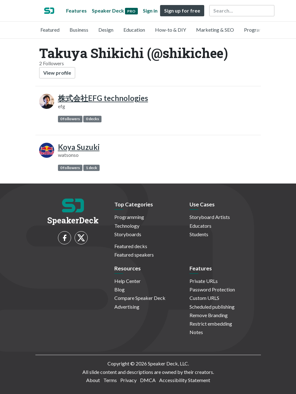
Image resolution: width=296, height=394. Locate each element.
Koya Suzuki (79, 147)
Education (134, 30)
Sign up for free (182, 10)
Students (199, 234)
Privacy (128, 380)
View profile (57, 73)
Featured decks (130, 246)
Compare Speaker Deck (139, 298)
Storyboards (127, 234)
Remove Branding (209, 315)
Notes (196, 332)
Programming (259, 30)
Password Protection (212, 289)
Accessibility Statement (184, 380)
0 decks (92, 118)
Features (76, 10)
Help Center (127, 281)
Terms (110, 380)
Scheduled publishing (212, 307)
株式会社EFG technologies (103, 98)
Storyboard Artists (210, 217)
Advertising (126, 307)
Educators (200, 226)
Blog (119, 289)
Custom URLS (204, 298)
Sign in (150, 10)
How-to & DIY (170, 30)
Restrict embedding (211, 324)
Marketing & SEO (215, 30)
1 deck (91, 167)
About (93, 380)
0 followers (70, 118)
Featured (50, 30)
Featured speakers (134, 255)
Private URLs (204, 281)
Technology (126, 226)
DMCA (148, 380)
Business (79, 30)
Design (105, 30)
